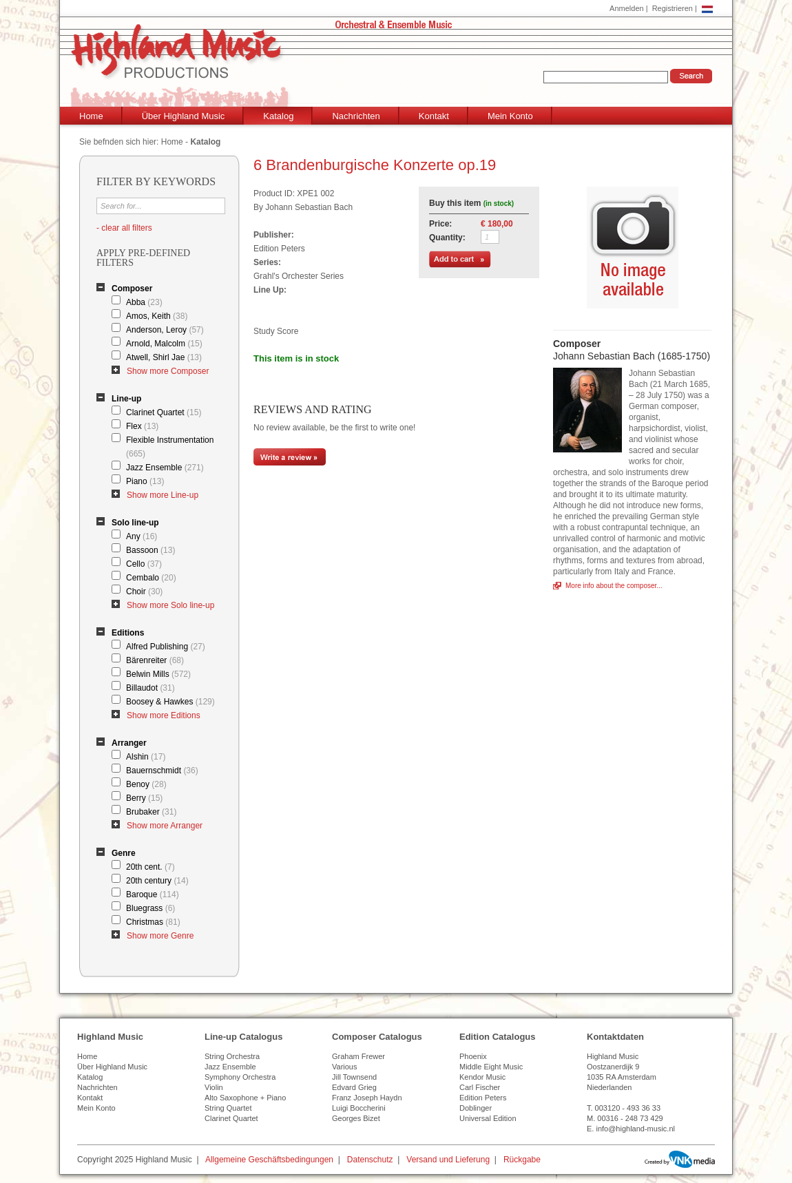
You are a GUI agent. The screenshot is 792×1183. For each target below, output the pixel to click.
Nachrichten (355, 116)
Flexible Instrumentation (169, 447)
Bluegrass (150, 908)
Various (344, 1066)
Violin (214, 1087)
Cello (144, 564)
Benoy (146, 784)
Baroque (152, 894)
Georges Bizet (356, 1118)
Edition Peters (482, 1097)
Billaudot (150, 688)
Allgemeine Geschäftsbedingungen (269, 1159)
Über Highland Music (183, 116)
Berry (144, 798)
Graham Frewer (358, 1056)
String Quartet (228, 1108)
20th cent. (150, 867)
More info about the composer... (614, 585)
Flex (142, 426)
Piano (145, 481)
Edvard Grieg (354, 1087)
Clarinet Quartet (163, 412)
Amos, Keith (156, 316)
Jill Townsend (354, 1077)
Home (91, 116)
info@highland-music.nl (635, 1128)
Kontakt (434, 116)
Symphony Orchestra (240, 1077)
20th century (157, 881)
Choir (144, 591)
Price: (440, 224)
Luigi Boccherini (359, 1108)
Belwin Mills (158, 674)
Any (141, 536)
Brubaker (151, 812)
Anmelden (626, 8)
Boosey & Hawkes (170, 701)
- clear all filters (124, 228)
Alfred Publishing (165, 646)
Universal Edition (488, 1118)
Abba (144, 302)
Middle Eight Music (491, 1066)
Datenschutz (370, 1159)
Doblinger (475, 1108)
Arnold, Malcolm (164, 343)
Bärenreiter (155, 660)
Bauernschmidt (162, 770)
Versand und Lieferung (448, 1159)
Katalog (278, 116)
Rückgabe (522, 1159)
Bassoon (150, 550)
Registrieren (672, 8)
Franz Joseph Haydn (367, 1097)
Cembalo (151, 578)
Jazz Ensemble (165, 467)
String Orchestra (232, 1056)
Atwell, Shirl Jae (164, 357)
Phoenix (473, 1056)
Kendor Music (482, 1077)
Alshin (145, 757)
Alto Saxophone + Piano (245, 1097)
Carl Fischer (479, 1087)
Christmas (153, 922)
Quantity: (447, 237)
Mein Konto (510, 116)
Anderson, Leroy (165, 330)
